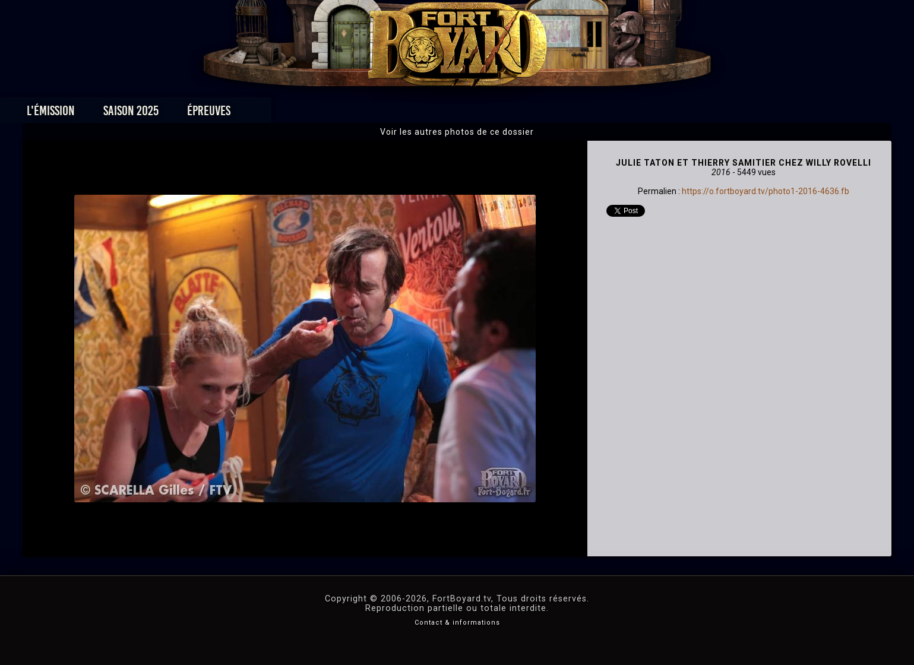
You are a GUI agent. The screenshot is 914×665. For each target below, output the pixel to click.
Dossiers (539, 113)
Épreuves (349, 113)
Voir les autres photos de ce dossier (457, 132)
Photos (415, 113)
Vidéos (475, 113)
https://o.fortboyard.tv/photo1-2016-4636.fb (765, 191)
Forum (603, 113)
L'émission (191, 113)
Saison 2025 (271, 113)
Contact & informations (457, 622)
